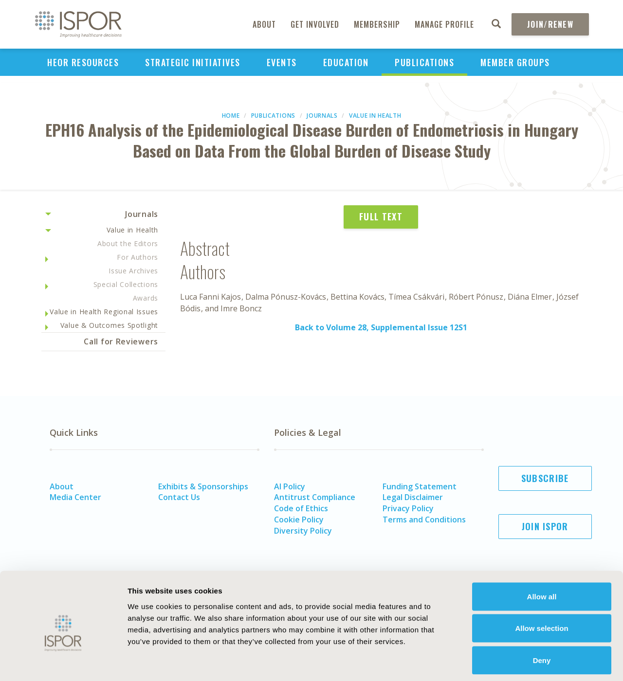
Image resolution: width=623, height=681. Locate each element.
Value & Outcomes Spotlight (109, 325)
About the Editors (127, 243)
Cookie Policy (299, 519)
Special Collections (125, 284)
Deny (542, 617)
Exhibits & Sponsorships (203, 486)
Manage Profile (444, 24)
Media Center (75, 497)
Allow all (542, 553)
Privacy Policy (408, 508)
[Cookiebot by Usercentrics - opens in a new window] (63, 662)
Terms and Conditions (424, 519)
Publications (424, 62)
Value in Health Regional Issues (104, 311)
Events (282, 62)
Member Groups (515, 62)
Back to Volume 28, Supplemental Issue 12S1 (381, 327)
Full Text (381, 216)
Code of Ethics (301, 508)
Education (346, 62)
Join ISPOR (545, 526)
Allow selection (541, 585)
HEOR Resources (83, 62)
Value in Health (375, 115)
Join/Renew (550, 24)
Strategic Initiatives (192, 62)
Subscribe (545, 478)
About (264, 24)
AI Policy (289, 486)
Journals (322, 115)
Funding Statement (420, 486)
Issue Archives (133, 270)
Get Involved (315, 24)
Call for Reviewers (121, 341)
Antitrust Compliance (314, 497)
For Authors (137, 257)
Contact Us (179, 497)
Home (231, 115)
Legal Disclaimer (413, 497)
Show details (537, 662)
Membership (377, 24)
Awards (145, 298)
